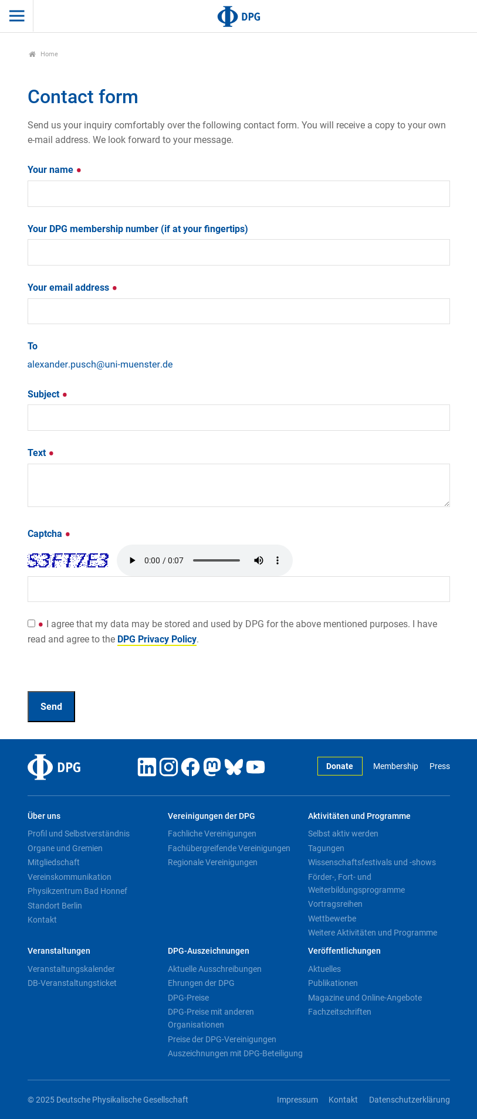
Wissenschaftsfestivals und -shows (372, 862)
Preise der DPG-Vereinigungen (222, 1039)
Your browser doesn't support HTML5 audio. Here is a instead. (205, 560)
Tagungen (326, 848)
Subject (48, 394)
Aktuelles (324, 969)
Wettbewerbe (332, 918)
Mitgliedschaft (54, 862)
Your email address (73, 287)
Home (44, 54)
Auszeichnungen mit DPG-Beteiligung (235, 1053)
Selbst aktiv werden (343, 833)
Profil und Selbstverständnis (79, 833)
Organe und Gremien (65, 848)
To (33, 346)
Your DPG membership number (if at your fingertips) (138, 228)
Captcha (49, 533)
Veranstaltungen (59, 951)
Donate (339, 766)
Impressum (297, 1100)
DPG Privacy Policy (157, 639)
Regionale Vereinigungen (213, 862)
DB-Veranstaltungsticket (72, 983)
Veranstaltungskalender (71, 969)
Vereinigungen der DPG (211, 816)
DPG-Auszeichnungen (208, 951)
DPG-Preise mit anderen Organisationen (211, 1018)
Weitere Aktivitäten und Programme (372, 932)
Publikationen (333, 983)
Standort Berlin (55, 905)
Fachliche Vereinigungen (212, 833)
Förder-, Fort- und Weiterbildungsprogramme (356, 883)
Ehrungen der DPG (201, 983)
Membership (395, 766)
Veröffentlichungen (344, 951)
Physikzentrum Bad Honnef (77, 891)
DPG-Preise (188, 997)
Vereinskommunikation (69, 877)
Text (41, 452)
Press (439, 766)
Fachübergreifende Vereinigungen (229, 848)
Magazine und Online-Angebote (365, 997)
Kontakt (42, 919)
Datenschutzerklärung (409, 1100)
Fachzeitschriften (339, 1011)
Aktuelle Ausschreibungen (215, 969)
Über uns (44, 816)
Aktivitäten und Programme (359, 816)
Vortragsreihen (335, 904)
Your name (55, 169)
